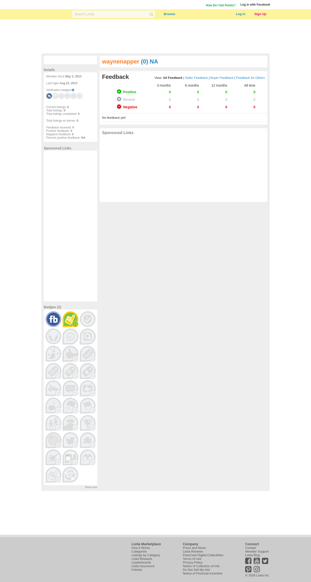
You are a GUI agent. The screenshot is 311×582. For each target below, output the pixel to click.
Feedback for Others (250, 78)
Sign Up (260, 14)
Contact (250, 548)
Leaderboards (141, 562)
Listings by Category (145, 555)
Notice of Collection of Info (201, 566)
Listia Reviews (193, 551)
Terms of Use (192, 559)
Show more (91, 487)
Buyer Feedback (221, 78)
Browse (169, 14)
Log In (240, 14)
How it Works (140, 548)
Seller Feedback (196, 78)
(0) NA (149, 61)
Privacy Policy (192, 562)
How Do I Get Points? (220, 5)
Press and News (194, 548)
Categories (139, 551)
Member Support (257, 551)
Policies (136, 570)
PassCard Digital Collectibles (203, 555)
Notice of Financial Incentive (202, 573)
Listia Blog (252, 555)
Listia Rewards (141, 559)
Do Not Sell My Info (196, 570)
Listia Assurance (143, 566)
